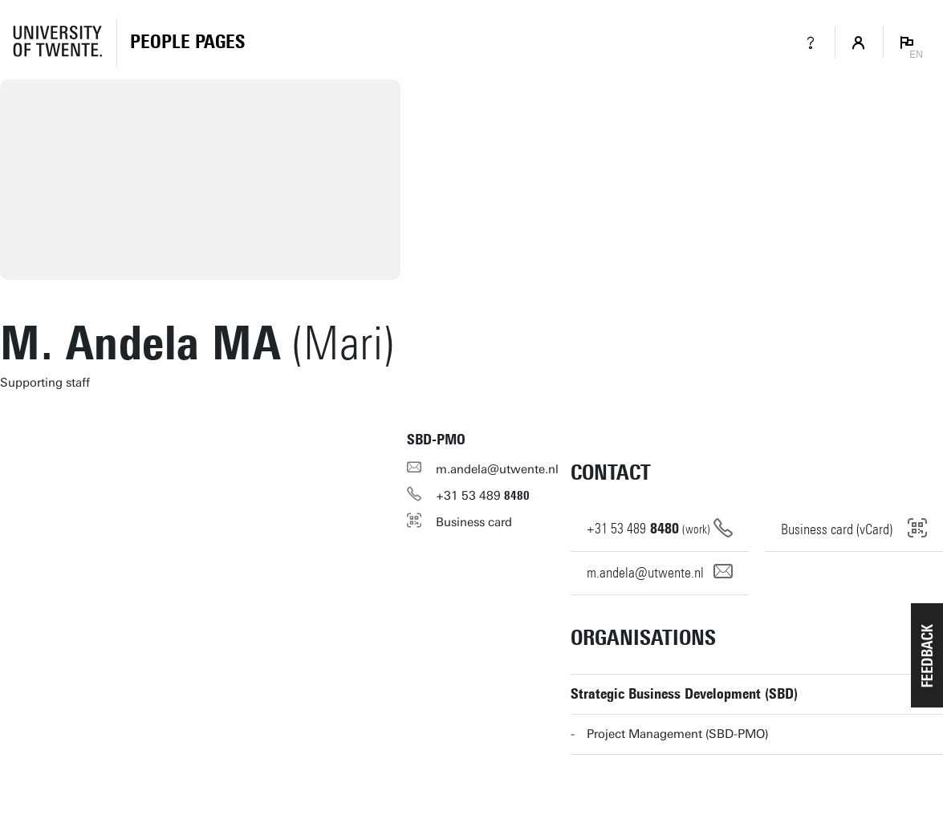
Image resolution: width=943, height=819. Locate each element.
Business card (474, 522)
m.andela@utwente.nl (497, 469)
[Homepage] (187, 42)
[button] (927, 655)
